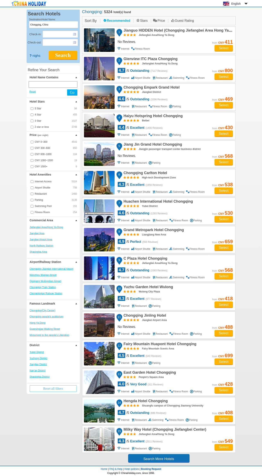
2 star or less (56, 127)
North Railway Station (41, 245)
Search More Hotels (158, 459)
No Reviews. (127, 41)
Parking (56, 200)
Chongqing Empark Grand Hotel (151, 88)
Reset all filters (53, 388)
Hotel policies (131, 469)
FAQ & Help (115, 469)
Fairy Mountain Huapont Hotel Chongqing (159, 344)
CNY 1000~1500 (56, 160)
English (236, 3)
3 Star (56, 121)
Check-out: (35, 42)
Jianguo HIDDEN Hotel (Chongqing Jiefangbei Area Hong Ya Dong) (181, 31)
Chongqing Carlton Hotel (144, 173)
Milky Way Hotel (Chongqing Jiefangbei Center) (164, 430)
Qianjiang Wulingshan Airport (45, 281)
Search (63, 55)
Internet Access (56, 181)
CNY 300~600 (56, 148)
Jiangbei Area (37, 233)
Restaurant (56, 194)
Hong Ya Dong (38, 322)
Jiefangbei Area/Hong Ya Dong (46, 227)
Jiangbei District (38, 364)
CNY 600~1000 (56, 154)
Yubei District (37, 352)
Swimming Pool (56, 206)
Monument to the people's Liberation (49, 335)
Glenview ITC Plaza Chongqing (150, 59)
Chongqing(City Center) (42, 310)
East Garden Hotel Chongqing (149, 373)
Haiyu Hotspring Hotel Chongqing (152, 116)
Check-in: (35, 34)
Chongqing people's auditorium (46, 316)
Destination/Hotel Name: (42, 19)
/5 (143, 70)
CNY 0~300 (56, 142)
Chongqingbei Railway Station (46, 293)
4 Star (56, 115)
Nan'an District (38, 370)
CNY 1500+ (56, 166)
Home (104, 469)
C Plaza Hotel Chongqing (144, 259)
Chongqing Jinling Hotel (144, 316)
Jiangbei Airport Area (41, 239)
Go (72, 92)
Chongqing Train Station (43, 287)
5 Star (56, 108)
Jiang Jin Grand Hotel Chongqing (152, 145)
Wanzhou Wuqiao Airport (43, 275)
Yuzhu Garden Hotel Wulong (147, 287)
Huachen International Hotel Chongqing (157, 202)
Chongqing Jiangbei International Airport (51, 268)
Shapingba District (40, 376)
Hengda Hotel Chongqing (145, 401)
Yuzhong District (38, 358)
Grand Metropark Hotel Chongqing (153, 230)
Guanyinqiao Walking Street (45, 329)
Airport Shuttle (56, 188)
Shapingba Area (38, 251)
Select (223, 48)
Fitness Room (56, 212)
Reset (32, 91)
